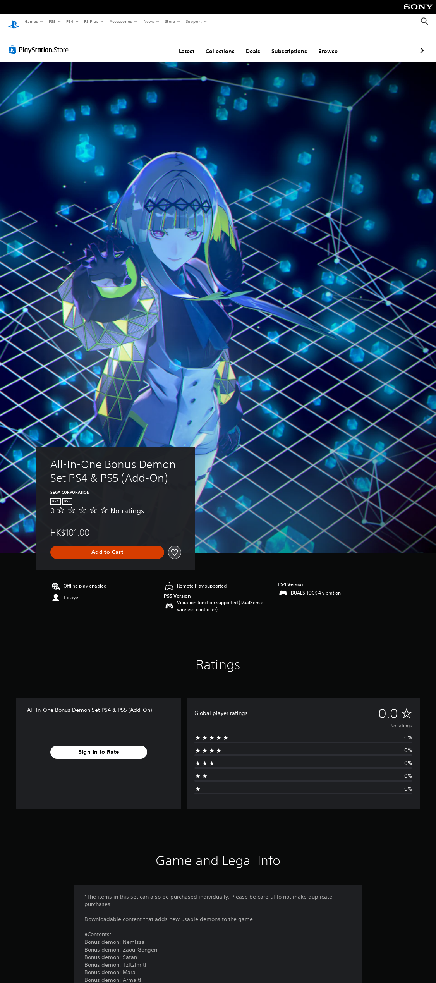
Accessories (120, 21)
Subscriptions (248, 43)
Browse (287, 43)
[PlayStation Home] (13, 21)
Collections (179, 43)
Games (31, 21)
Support (193, 21)
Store (170, 21)
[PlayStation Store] (40, 42)
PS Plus (91, 21)
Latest (145, 43)
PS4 (70, 21)
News (149, 21)
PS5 (52, 21)
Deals (212, 43)
